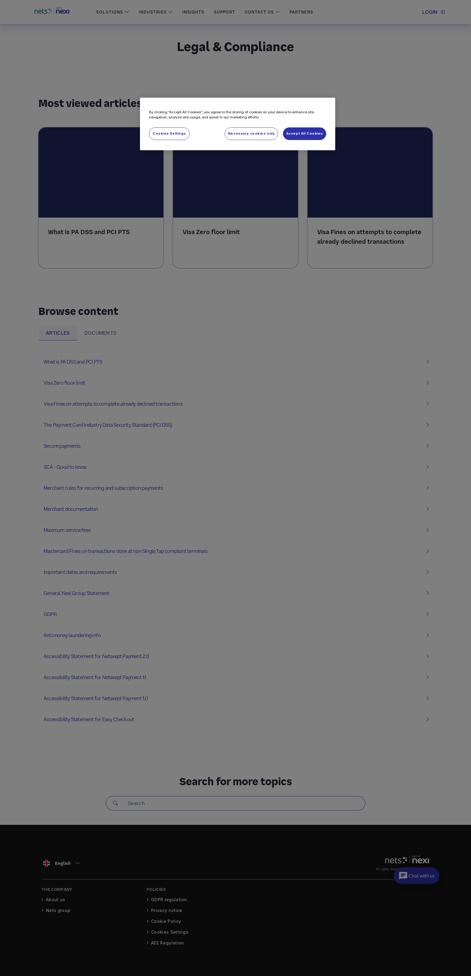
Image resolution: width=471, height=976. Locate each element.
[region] (237, 124)
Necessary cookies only (251, 133)
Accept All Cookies (304, 133)
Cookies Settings (169, 133)
